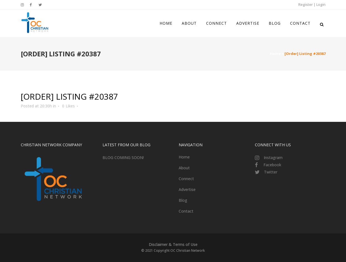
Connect (186, 178)
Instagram (273, 157)
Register (305, 4)
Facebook (272, 164)
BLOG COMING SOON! (123, 157)
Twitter (270, 172)
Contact (186, 211)
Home (275, 53)
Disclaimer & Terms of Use (173, 244)
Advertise (187, 189)
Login (321, 4)
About (184, 167)
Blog (183, 200)
